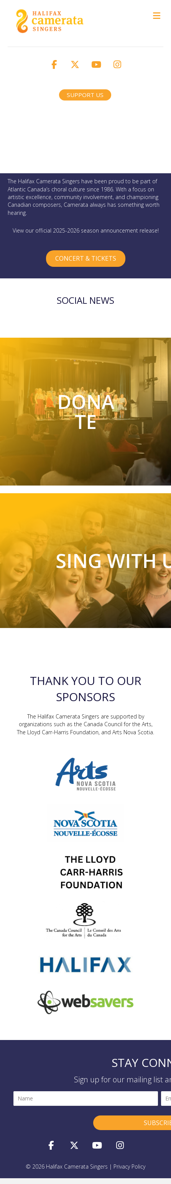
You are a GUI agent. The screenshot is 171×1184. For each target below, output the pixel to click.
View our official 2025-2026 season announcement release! (86, 230)
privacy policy (129, 1166)
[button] (54, 64)
